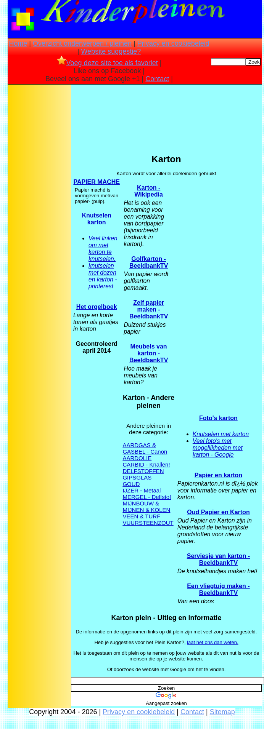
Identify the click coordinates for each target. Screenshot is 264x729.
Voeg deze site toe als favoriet (107, 63)
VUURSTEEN (140, 523)
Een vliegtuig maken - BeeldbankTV (218, 589)
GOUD (131, 484)
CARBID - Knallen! (146, 464)
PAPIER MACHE (96, 182)
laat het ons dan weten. (212, 642)
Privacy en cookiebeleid (173, 43)
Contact (157, 79)
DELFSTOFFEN (143, 471)
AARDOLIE (136, 458)
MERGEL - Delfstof (146, 497)
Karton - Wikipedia (148, 191)
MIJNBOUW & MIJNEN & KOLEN (146, 506)
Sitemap (222, 712)
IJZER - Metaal (141, 490)
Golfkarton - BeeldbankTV (148, 262)
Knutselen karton (96, 218)
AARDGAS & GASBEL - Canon (144, 448)
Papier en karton (218, 475)
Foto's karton (218, 418)
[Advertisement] (39, 206)
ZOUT (166, 523)
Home (18, 43)
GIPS (129, 477)
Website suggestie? (111, 51)
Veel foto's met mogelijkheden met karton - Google (218, 448)
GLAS (143, 477)
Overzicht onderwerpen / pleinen (82, 43)
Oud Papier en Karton (218, 512)
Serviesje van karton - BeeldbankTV (218, 559)
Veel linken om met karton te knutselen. (103, 248)
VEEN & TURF (141, 516)
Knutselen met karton (221, 434)
